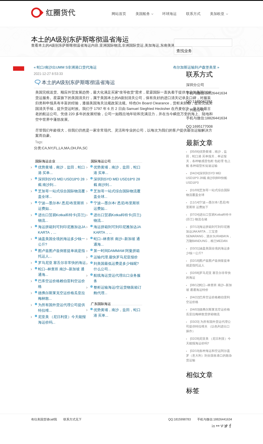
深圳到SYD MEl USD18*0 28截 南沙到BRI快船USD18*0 (206, 177)
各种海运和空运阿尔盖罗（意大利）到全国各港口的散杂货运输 (209, 355)
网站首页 (119, 13)
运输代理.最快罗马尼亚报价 (116, 257)
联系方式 (193, 13)
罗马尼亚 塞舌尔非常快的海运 (62, 263)
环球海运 (169, 13)
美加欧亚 (219, 13)
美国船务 (144, 13)
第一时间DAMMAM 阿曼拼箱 (117, 251)
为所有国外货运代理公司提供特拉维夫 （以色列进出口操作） (208, 326)
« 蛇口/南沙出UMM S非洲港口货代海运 (65, 67)
